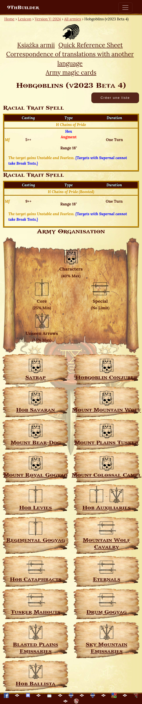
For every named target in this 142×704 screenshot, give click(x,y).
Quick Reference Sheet (90, 45)
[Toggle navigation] (125, 8)
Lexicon (24, 19)
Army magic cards (71, 72)
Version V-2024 (48, 19)
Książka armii (36, 45)
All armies (72, 19)
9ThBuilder (23, 7)
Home (9, 19)
